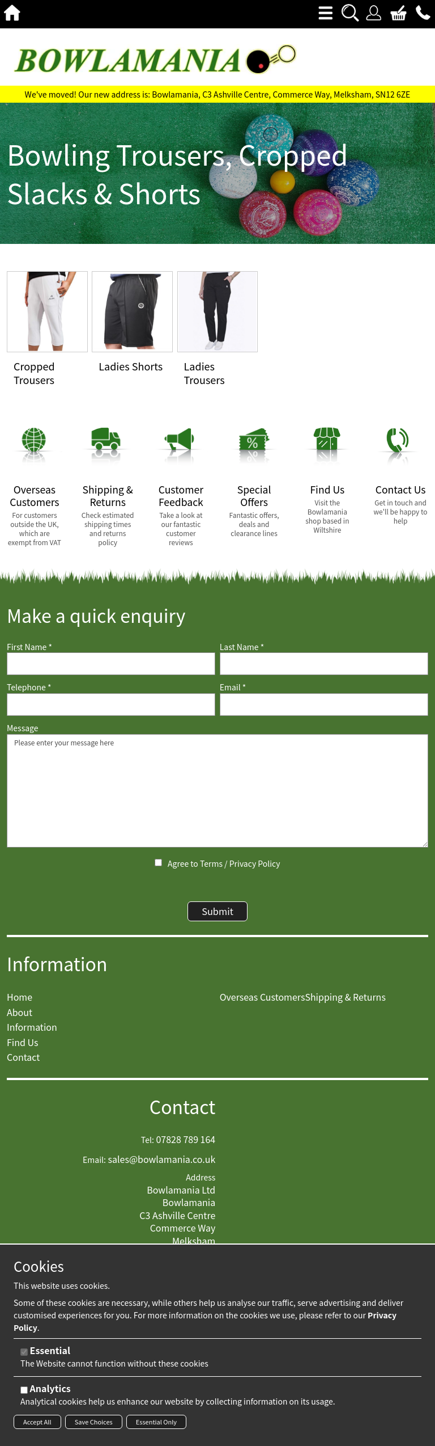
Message (23, 728)
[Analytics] (24, 1390)
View (17, 277)
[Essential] (24, 1352)
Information (57, 970)
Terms (211, 863)
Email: (94, 1166)
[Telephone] (111, 704)
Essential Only (156, 1421)
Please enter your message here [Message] (217, 791)
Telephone (29, 687)
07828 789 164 (185, 1146)
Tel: (147, 1146)
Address (200, 1184)
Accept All (37, 1421)
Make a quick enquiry (96, 615)
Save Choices (94, 1421)
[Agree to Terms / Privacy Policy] (158, 862)
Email (233, 687)
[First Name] (111, 663)
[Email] (324, 704)
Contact (183, 1113)
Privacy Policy (254, 863)
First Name (29, 647)
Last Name (242, 647)
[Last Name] (324, 663)
